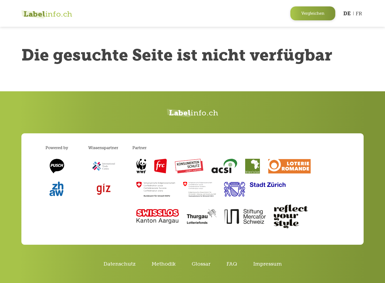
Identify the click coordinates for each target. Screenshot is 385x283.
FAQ (231, 264)
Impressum (267, 264)
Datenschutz (119, 264)
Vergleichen (312, 13)
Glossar (201, 264)
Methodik (164, 264)
